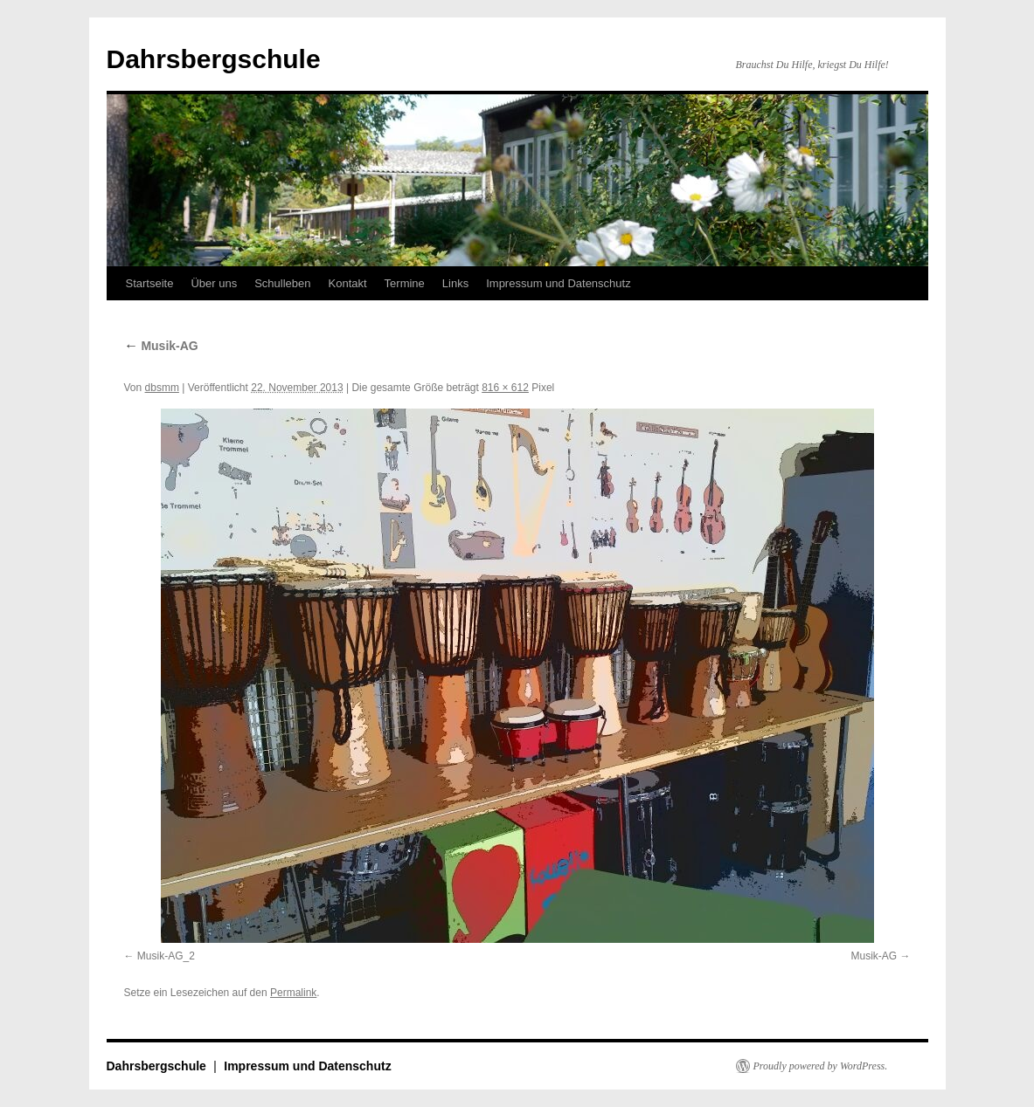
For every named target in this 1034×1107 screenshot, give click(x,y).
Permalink (293, 993)
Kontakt (348, 283)
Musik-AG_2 (166, 956)
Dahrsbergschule (214, 59)
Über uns (214, 283)
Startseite (150, 283)
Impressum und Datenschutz (558, 283)
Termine (405, 283)
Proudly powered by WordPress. (820, 1066)
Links (455, 283)
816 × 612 (505, 388)
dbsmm (162, 388)
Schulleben (282, 283)
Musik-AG (161, 346)
